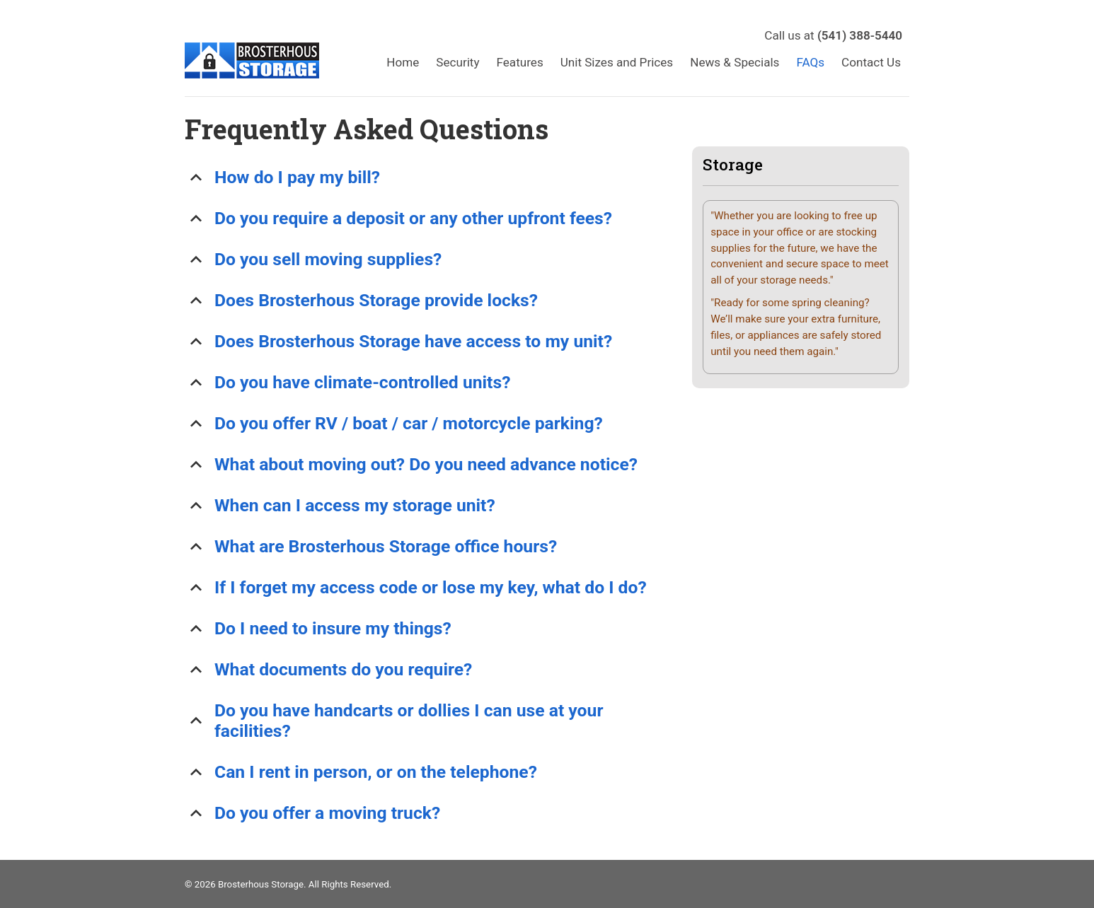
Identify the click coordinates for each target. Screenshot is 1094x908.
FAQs (810, 62)
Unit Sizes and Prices (616, 62)
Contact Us (871, 62)
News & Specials (734, 62)
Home (402, 62)
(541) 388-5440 (859, 35)
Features (520, 62)
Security (457, 62)
